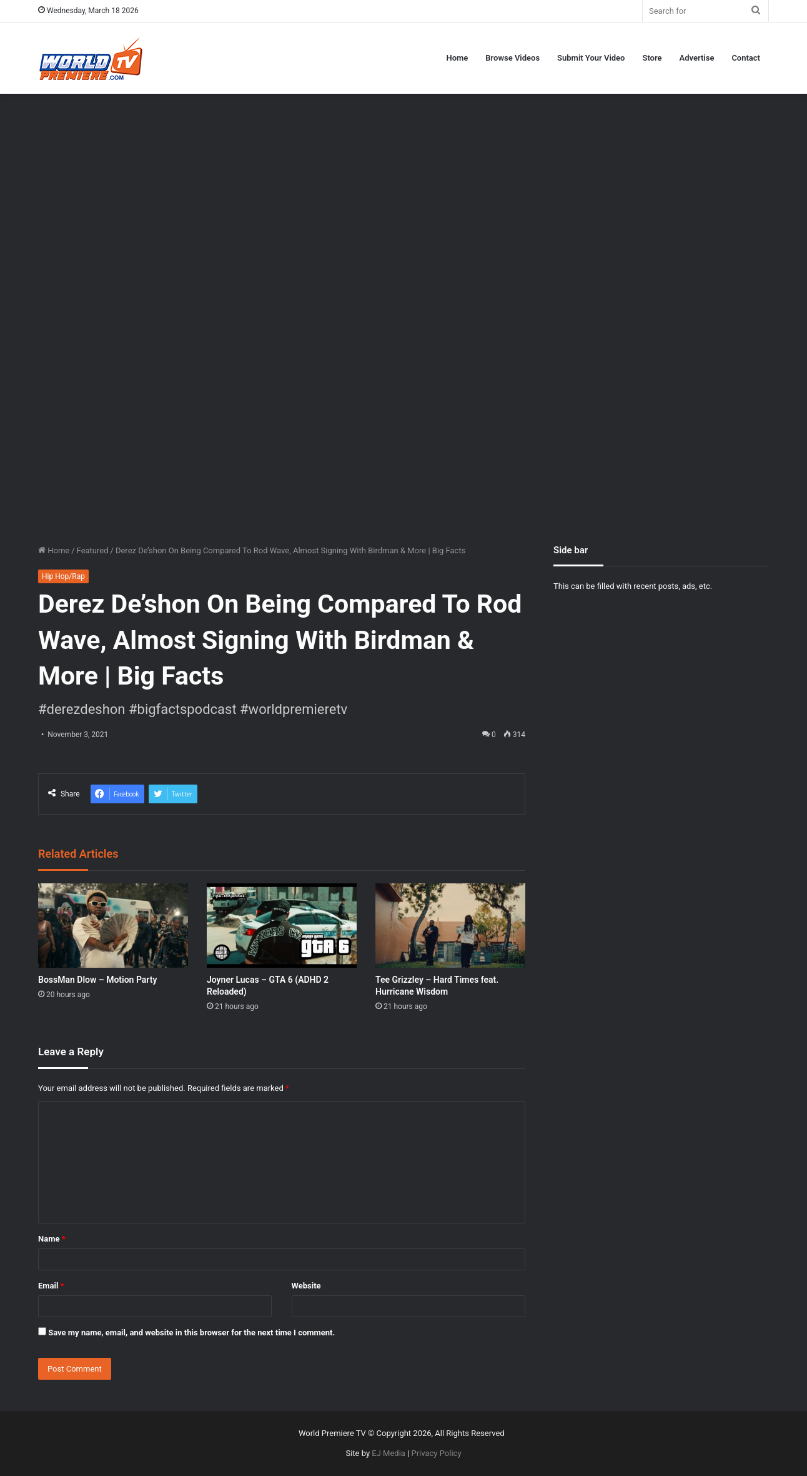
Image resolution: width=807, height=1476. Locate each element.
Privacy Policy (437, 1453)
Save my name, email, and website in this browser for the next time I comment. (191, 1332)
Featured (93, 550)
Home (457, 58)
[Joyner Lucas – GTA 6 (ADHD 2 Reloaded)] (282, 925)
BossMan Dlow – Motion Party (97, 980)
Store (651, 58)
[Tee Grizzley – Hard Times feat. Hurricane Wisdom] (450, 925)
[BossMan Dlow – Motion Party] (113, 925)
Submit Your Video (591, 58)
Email (51, 1285)
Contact (745, 58)
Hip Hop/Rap (63, 576)
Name (52, 1238)
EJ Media (388, 1453)
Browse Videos (512, 58)
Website (306, 1285)
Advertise (697, 58)
